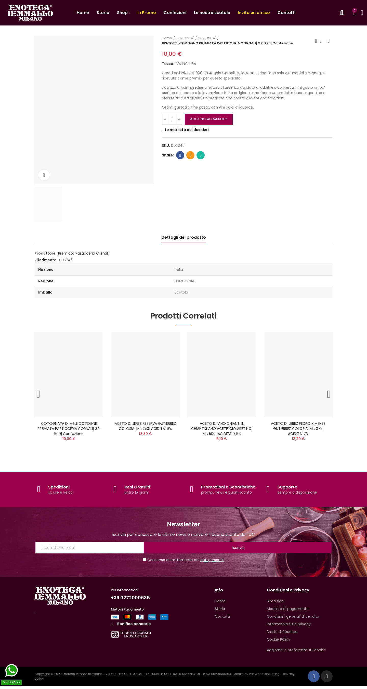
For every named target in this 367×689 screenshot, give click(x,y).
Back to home (322, 40)
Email (190, 155)
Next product (329, 40)
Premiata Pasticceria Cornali (83, 253)
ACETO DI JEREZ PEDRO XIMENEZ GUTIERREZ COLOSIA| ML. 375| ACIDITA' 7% (298, 428)
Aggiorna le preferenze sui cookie (296, 653)
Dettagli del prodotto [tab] (183, 237)
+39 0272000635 (132, 600)
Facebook (180, 155)
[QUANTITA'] (172, 119)
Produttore (45, 253)
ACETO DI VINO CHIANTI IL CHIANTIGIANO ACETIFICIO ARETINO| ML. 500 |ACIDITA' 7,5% (222, 428)
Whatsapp (201, 155)
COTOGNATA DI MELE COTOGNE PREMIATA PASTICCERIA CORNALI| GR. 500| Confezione (68, 428)
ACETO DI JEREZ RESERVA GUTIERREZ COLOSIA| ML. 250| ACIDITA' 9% (145, 426)
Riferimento (45, 259)
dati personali (212, 562)
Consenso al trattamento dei (183, 562)
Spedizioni (59, 490)
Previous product (316, 40)
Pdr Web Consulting (264, 677)
